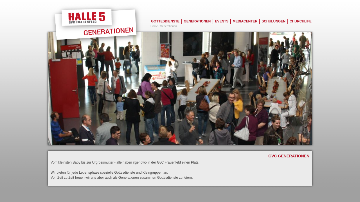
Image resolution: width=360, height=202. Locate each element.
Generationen (197, 21)
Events (221, 21)
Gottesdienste (165, 21)
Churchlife (301, 21)
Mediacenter (245, 21)
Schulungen (273, 21)
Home (154, 26)
